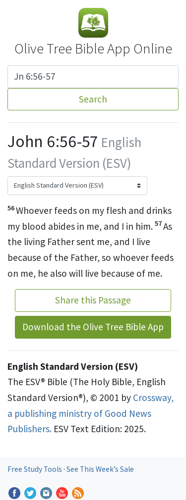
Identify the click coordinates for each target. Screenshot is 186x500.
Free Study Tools (35, 469)
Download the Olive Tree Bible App (93, 327)
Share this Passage (93, 300)
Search (93, 99)
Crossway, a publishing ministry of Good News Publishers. (90, 413)
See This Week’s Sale (100, 469)
